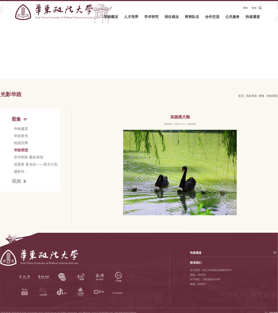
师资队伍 (192, 17)
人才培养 (131, 17)
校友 (254, 7)
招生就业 (172, 17)
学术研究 (152, 17)
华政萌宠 (272, 95)
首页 (241, 95)
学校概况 (111, 17)
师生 (245, 7)
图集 (261, 95)
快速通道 (253, 17)
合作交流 (212, 17)
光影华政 (251, 95)
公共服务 (232, 17)
